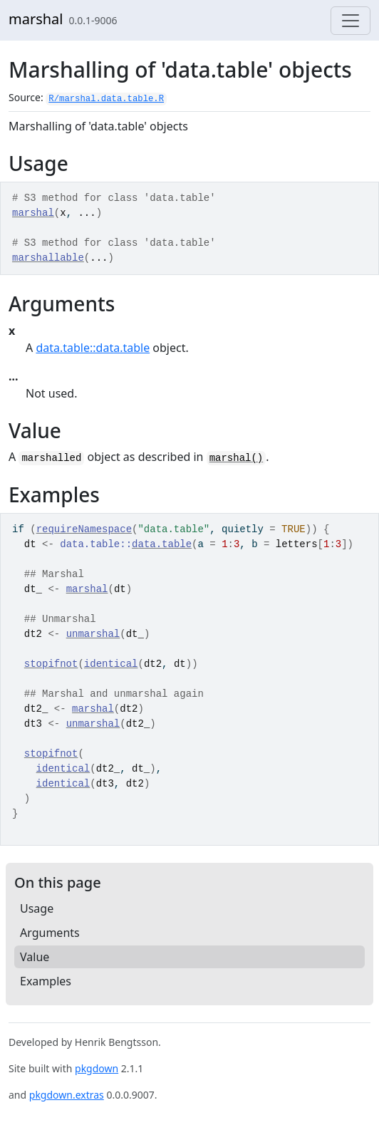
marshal (36, 18)
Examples (45, 981)
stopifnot (51, 664)
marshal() (236, 458)
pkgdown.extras (66, 1094)
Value (34, 957)
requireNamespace (84, 529)
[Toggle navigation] (350, 20)
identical (111, 664)
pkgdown (96, 1068)
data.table (162, 544)
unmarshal (93, 634)
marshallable (48, 258)
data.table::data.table (93, 348)
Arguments (50, 932)
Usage (36, 908)
